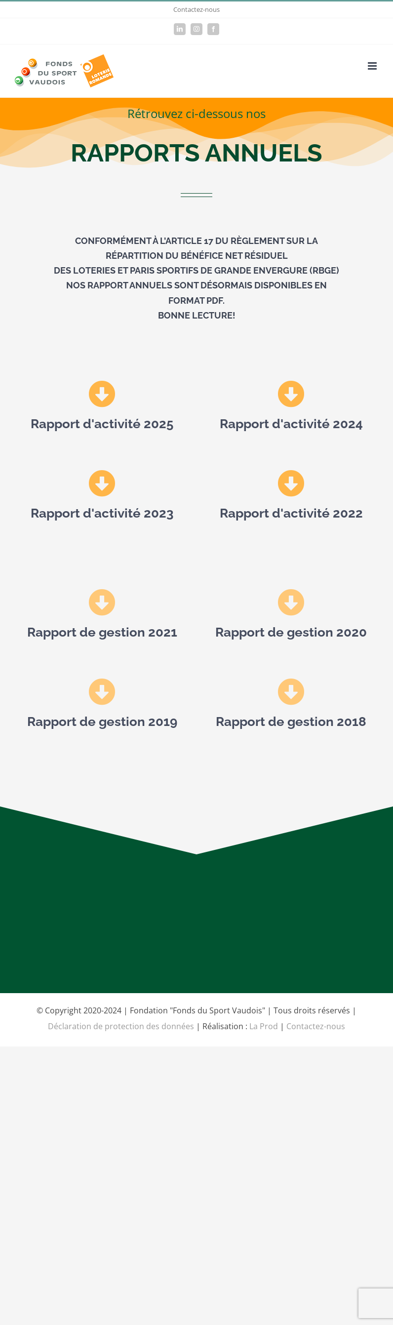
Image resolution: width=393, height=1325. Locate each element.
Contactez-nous (196, 9)
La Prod (263, 1026)
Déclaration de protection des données (121, 1026)
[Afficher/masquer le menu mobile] (373, 66)
